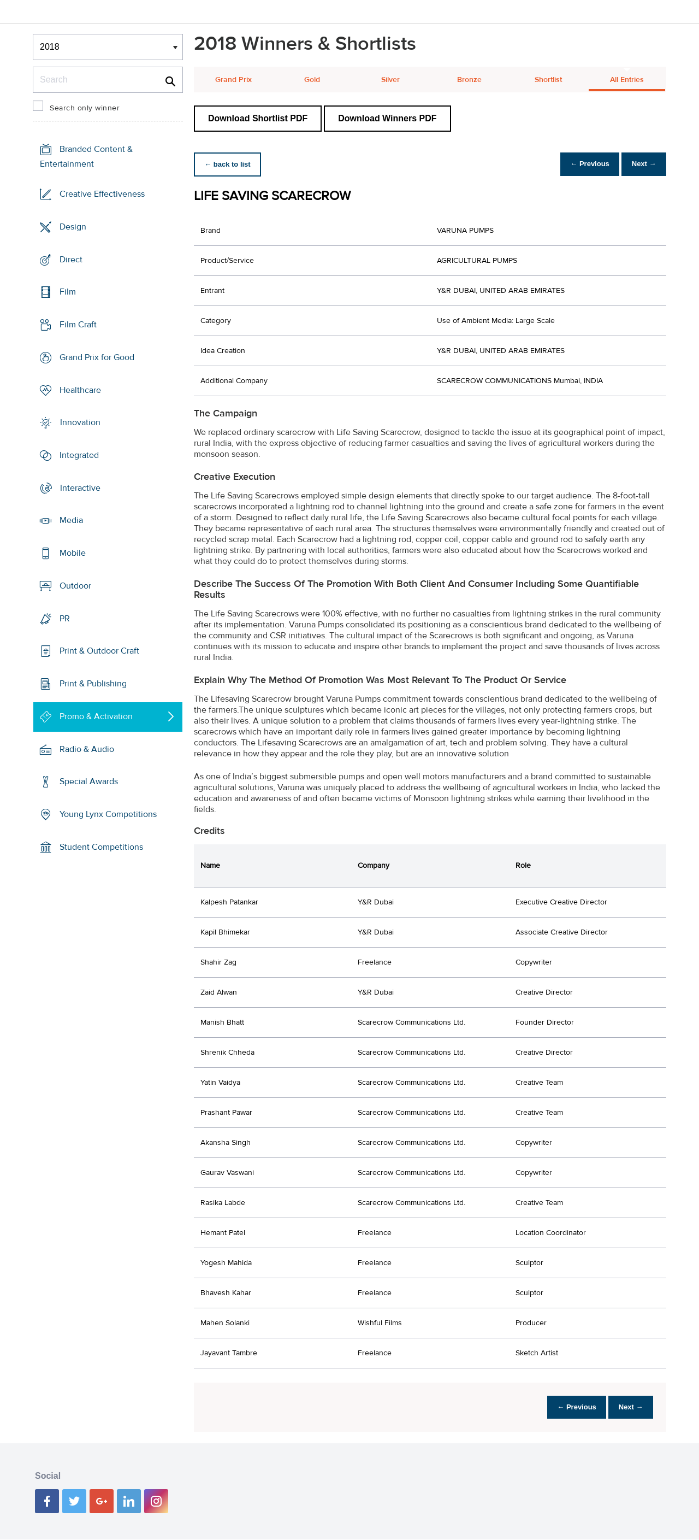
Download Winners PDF (387, 118)
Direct (71, 259)
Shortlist (548, 80)
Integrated (79, 455)
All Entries (627, 80)
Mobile (73, 553)
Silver (390, 80)
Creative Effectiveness (102, 194)
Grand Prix (233, 80)
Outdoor (75, 585)
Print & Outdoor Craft (99, 650)
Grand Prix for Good (97, 357)
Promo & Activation (96, 716)
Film (68, 291)
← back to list (230, 164)
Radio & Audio (87, 748)
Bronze (469, 80)
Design (73, 226)
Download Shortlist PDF (257, 118)
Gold (312, 80)
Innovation (80, 422)
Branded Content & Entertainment (86, 156)
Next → (641, 164)
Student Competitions (101, 847)
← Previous (581, 164)
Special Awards (89, 781)
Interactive (80, 488)
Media (71, 520)
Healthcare (80, 389)
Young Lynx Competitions (108, 814)
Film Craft (78, 324)
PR (65, 618)
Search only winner (85, 108)
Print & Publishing (93, 683)
